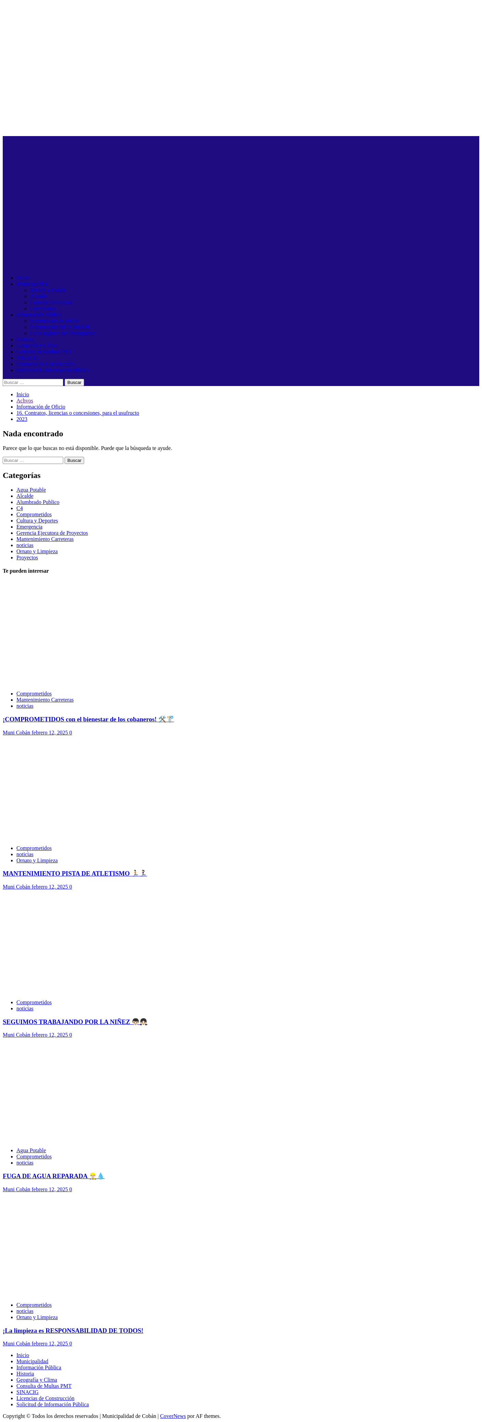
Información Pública (38, 315)
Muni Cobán (17, 732)
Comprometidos (34, 514)
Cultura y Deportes (37, 520)
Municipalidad (32, 284)
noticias (25, 545)
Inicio (22, 278)
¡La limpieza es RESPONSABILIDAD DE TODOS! (73, 1330)
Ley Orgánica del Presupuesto (63, 333)
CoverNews (173, 1416)
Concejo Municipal (51, 302)
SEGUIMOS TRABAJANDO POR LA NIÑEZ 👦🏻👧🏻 (75, 1021)
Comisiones (43, 308)
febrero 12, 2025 (50, 732)
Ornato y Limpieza (37, 551)
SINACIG (27, 358)
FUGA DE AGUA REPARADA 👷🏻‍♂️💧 (54, 1176)
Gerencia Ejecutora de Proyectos (52, 533)
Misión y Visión (47, 290)
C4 (19, 508)
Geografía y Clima (36, 345)
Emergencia (29, 527)
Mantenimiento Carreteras (45, 539)
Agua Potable (31, 490)
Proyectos (27, 557)
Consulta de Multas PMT (43, 352)
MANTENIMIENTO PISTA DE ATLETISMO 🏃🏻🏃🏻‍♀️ (75, 873)
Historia (25, 339)
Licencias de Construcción (45, 364)
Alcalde (38, 296)
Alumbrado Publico (37, 502)
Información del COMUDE (60, 327)
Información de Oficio (54, 321)
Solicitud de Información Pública (52, 370)
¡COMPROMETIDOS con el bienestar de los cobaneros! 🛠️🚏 (88, 719)
